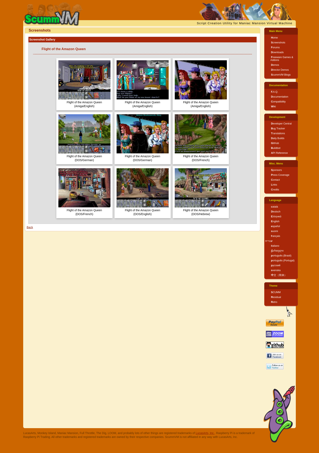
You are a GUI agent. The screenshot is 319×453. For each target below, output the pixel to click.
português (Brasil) (281, 255)
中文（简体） (279, 275)
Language (275, 200)
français (275, 236)
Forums (275, 47)
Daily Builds (277, 138)
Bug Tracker (278, 128)
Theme (273, 285)
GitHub (275, 143)
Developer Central (281, 123)
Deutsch (275, 211)
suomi (274, 231)
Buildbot (275, 148)
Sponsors (276, 170)
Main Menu (275, 31)
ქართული (277, 250)
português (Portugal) (283, 260)
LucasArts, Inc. (205, 433)
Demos (275, 65)
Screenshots (278, 42)
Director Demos (280, 69)
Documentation (278, 85)
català (274, 206)
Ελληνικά (276, 216)
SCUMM (276, 292)
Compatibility (278, 101)
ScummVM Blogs (281, 74)
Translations (278, 133)
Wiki (273, 106)
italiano (275, 245)
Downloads (277, 52)
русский (275, 265)
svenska (276, 270)
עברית (268, 241)
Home (274, 37)
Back (30, 227)
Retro (274, 302)
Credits (275, 189)
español (275, 226)
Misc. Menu (276, 163)
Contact (275, 179)
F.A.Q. (274, 91)
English (275, 221)
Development (277, 117)
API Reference (279, 153)
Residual (276, 297)
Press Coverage (280, 175)
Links (274, 184)
